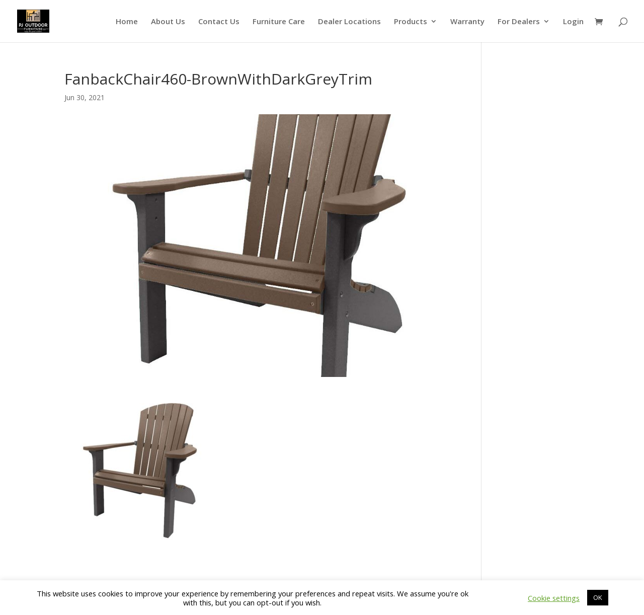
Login (573, 22)
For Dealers (519, 22)
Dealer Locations (349, 22)
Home (127, 22)
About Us (168, 22)
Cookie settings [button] (554, 597)
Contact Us (218, 22)
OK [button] (597, 597)
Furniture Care (279, 22)
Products (410, 22)
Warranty (467, 22)
